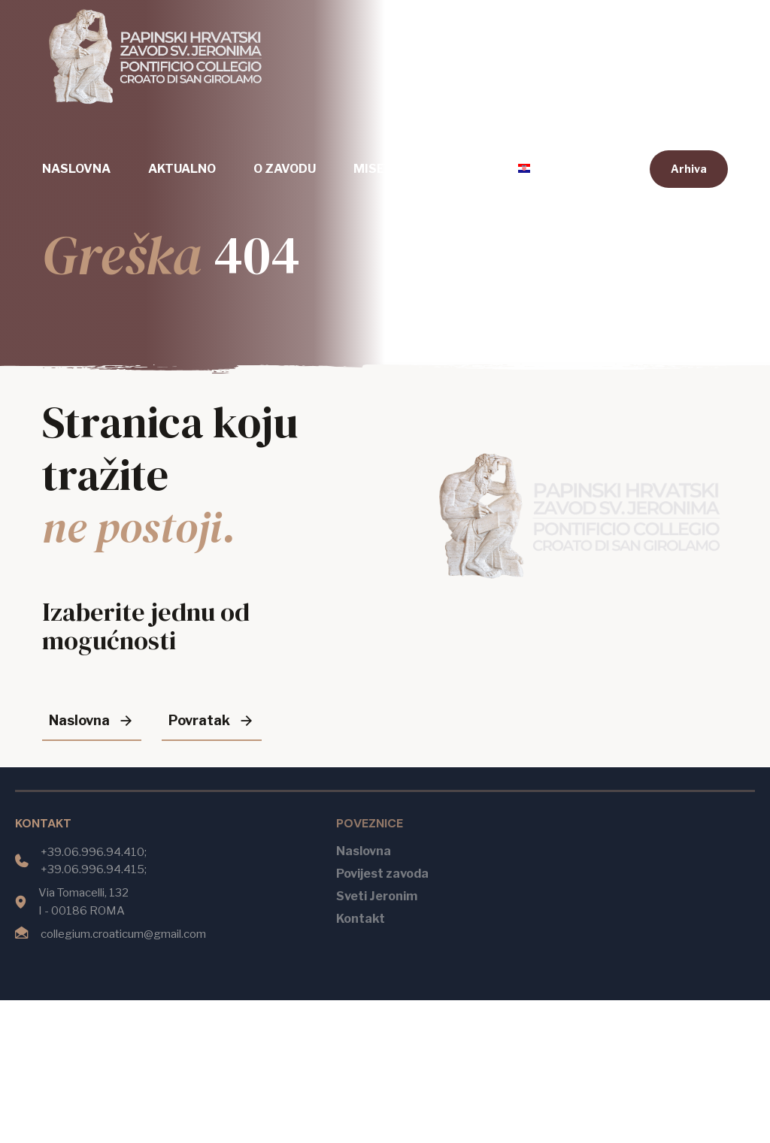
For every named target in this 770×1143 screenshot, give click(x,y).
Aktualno (182, 169)
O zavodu (284, 169)
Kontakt (451, 169)
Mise (368, 169)
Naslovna (76, 169)
